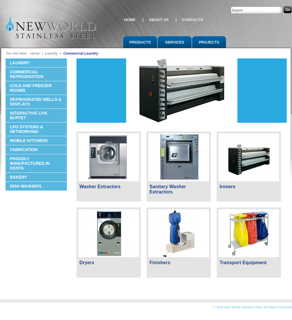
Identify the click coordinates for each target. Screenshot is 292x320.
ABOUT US (159, 20)
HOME (130, 20)
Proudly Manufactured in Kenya (30, 163)
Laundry (51, 53)
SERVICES (174, 42)
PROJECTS (209, 42)
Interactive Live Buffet (28, 115)
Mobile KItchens (29, 140)
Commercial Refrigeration (27, 74)
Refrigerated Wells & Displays (35, 101)
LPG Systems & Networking (26, 129)
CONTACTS (192, 20)
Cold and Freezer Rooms (31, 88)
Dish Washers (25, 186)
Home (33, 53)
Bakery (18, 177)
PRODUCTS (140, 42)
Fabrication (24, 149)
